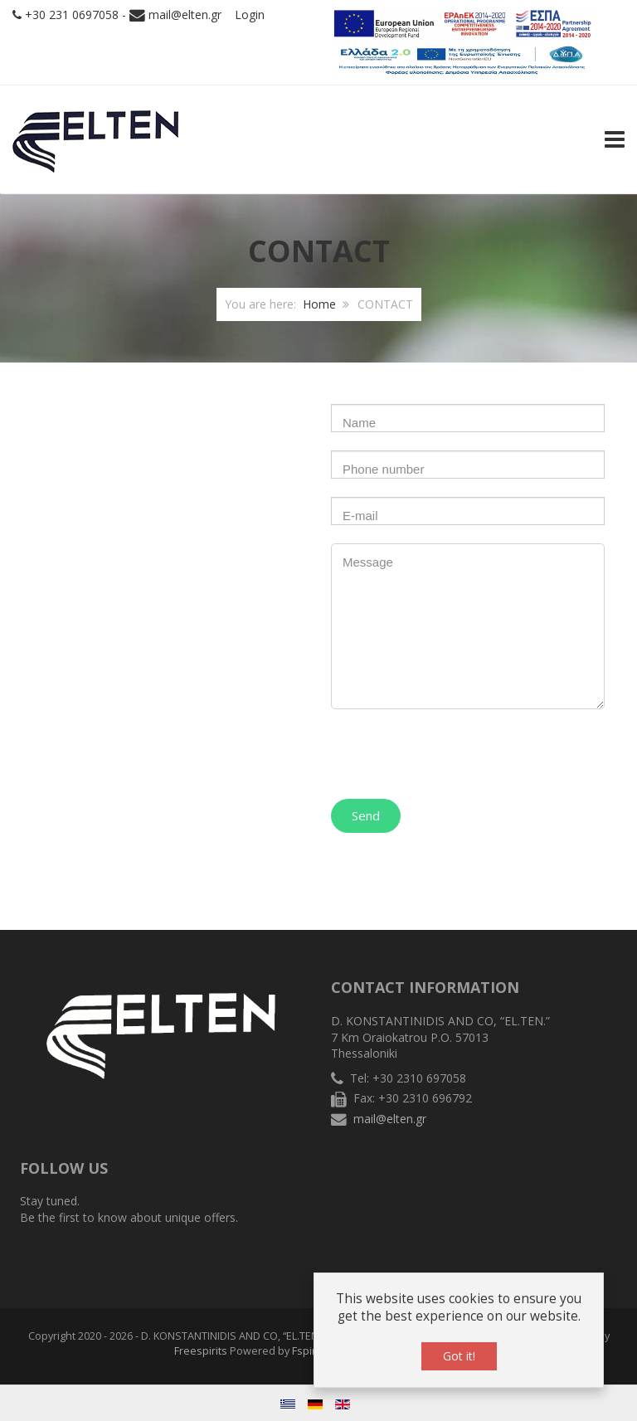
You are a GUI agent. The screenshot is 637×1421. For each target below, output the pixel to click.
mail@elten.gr (184, 14)
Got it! (459, 1356)
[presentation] (457, 750)
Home (319, 304)
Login (250, 14)
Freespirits (200, 1351)
